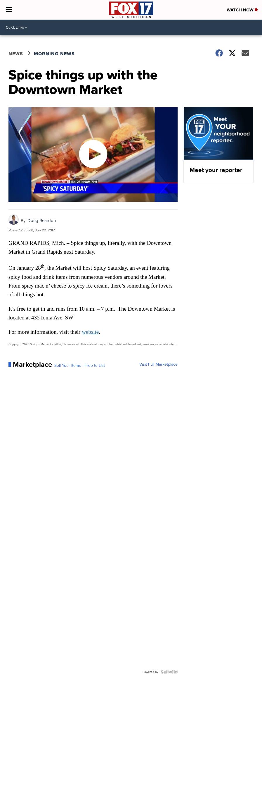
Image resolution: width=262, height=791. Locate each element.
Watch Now (242, 10)
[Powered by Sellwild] (169, 672)
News (15, 53)
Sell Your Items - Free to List (79, 366)
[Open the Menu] (8, 10)
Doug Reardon (41, 220)
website (90, 332)
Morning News (54, 53)
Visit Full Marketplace (158, 364)
